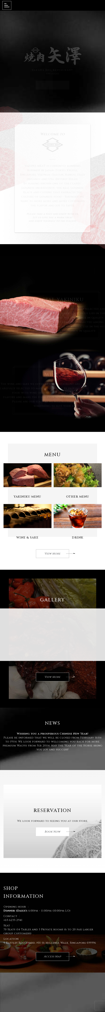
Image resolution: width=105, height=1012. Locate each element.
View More (57, 554)
